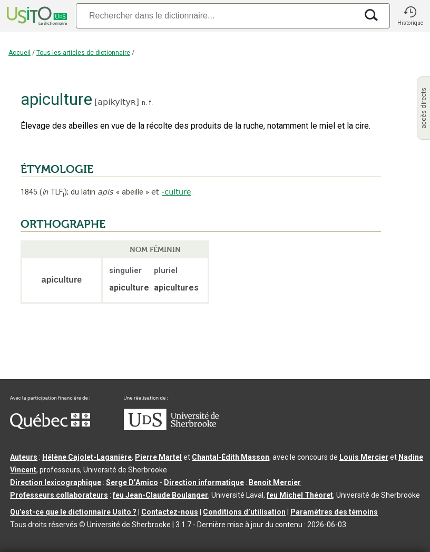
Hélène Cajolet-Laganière (87, 457)
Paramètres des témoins (334, 512)
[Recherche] (216, 15)
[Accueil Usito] (36, 16)
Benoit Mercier (275, 482)
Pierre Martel (158, 457)
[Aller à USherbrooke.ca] (171, 427)
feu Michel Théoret (300, 495)
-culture (176, 192)
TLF (53, 192)
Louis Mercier (363, 457)
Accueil (19, 52)
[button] (410, 16)
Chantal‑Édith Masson (230, 457)
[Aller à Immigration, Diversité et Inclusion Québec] (50, 426)
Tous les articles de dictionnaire (83, 52)
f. (151, 102)
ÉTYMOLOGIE (57, 169)
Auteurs (23, 457)
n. (144, 102)
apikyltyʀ (116, 102)
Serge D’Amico (132, 482)
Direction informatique (204, 482)
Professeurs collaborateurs (59, 495)
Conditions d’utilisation (244, 512)
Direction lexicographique (55, 482)
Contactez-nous (169, 512)
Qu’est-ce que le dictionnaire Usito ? (73, 512)
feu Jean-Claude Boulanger (160, 495)
